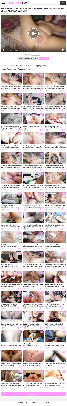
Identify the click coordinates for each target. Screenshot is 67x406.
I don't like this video (29, 54)
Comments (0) (44, 58)
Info (20, 58)
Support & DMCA (23, 403)
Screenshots (28, 58)
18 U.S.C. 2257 (45, 403)
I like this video (26, 54)
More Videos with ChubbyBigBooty (31, 65)
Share (36, 58)
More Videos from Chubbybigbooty (16, 69)
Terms (34, 403)
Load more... (33, 394)
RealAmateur (18, 3)
